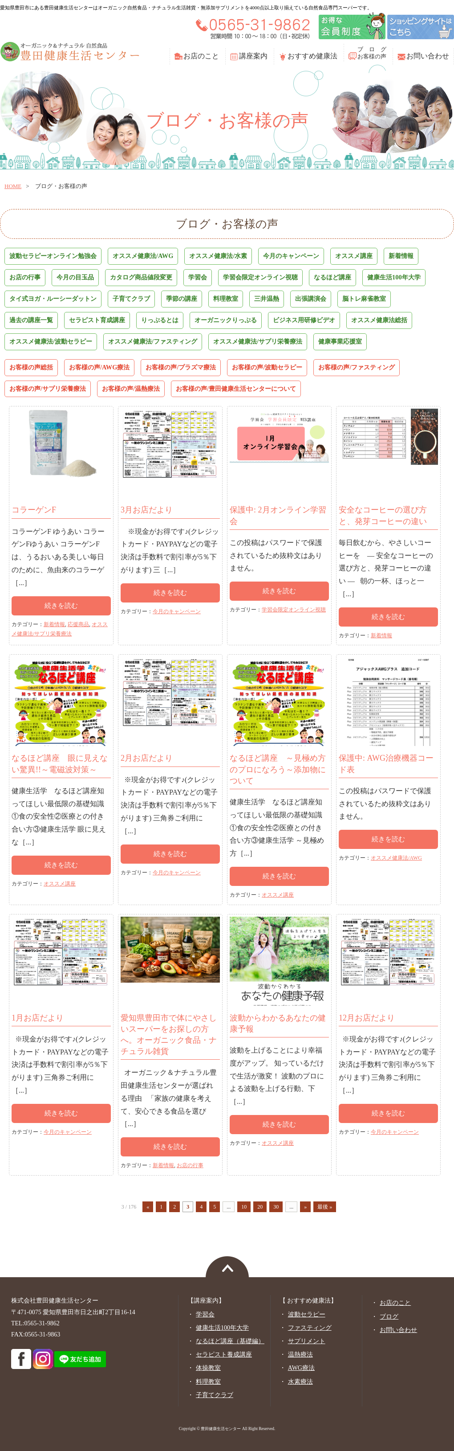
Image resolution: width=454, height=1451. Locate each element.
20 (260, 1207)
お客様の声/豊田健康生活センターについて (236, 388)
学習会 (197, 277)
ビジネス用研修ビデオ (304, 320)
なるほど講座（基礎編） (230, 1341)
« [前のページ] (147, 1207)
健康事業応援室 (340, 341)
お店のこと (201, 56)
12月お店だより (367, 1017)
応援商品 (78, 624)
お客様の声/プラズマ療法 (181, 367)
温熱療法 (300, 1354)
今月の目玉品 (75, 277)
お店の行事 (25, 277)
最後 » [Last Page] (324, 1207)
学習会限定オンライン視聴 (260, 277)
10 (244, 1207)
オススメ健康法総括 (379, 320)
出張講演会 (310, 298)
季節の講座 (181, 298)
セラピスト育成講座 (97, 320)
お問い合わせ (427, 56)
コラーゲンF (34, 509)
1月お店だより (38, 1017)
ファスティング (310, 1327)
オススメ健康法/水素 (218, 255)
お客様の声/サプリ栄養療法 (47, 388)
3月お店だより (147, 509)
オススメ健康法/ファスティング (152, 341)
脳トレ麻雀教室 (364, 298)
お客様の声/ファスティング (356, 367)
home (12, 186)
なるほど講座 (332, 277)
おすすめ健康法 (312, 56)
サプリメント (306, 1341)
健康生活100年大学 (394, 277)
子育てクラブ (131, 298)
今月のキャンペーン (291, 255)
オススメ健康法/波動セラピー (50, 341)
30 (276, 1207)
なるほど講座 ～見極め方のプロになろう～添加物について (278, 769)
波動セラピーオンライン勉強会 (53, 255)
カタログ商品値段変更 (141, 277)
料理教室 (225, 298)
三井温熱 (266, 298)
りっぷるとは (159, 320)
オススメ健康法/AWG (143, 255)
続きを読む (61, 605)
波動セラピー (306, 1314)
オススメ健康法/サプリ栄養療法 (257, 341)
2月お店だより (147, 758)
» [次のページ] (305, 1207)
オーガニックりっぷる (226, 320)
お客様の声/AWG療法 (99, 367)
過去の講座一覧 (31, 320)
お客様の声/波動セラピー (267, 367)
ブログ (389, 1316)
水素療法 (300, 1381)
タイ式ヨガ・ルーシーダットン (53, 298)
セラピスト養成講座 (224, 1354)
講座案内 (253, 56)
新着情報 (401, 255)
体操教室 (208, 1368)
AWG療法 (301, 1368)
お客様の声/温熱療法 (131, 388)
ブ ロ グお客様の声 (371, 53)
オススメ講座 (354, 255)
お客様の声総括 (31, 367)
